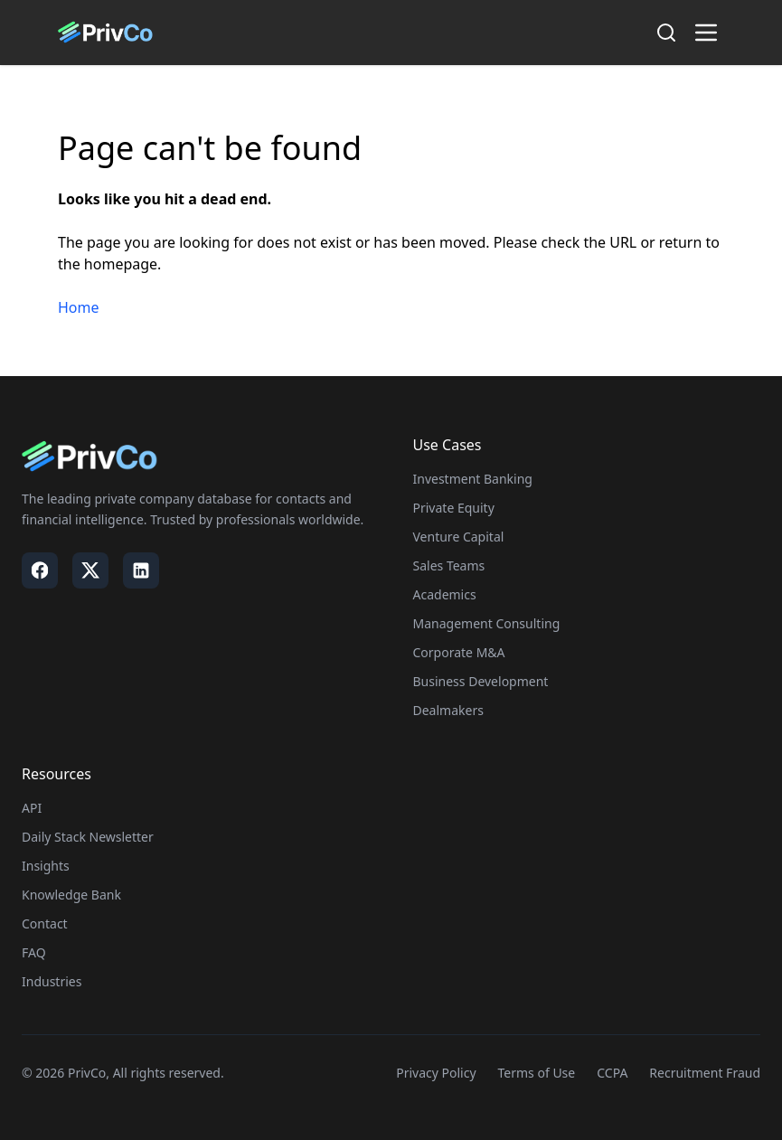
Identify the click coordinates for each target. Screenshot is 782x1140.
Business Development (481, 681)
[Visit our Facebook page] (40, 570)
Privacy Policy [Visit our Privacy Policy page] (436, 1072)
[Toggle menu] (706, 32)
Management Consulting (487, 623)
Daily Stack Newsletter (88, 836)
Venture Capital (458, 536)
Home (78, 307)
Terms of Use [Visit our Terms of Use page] (537, 1072)
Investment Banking (472, 478)
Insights (46, 865)
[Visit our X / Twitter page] (90, 570)
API (32, 807)
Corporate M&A (459, 652)
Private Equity (454, 507)
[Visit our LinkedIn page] (141, 570)
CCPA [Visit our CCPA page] (612, 1072)
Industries (51, 981)
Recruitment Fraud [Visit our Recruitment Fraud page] (704, 1072)
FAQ (34, 952)
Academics (444, 594)
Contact (45, 923)
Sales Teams (449, 565)
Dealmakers (448, 710)
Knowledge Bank (71, 894)
